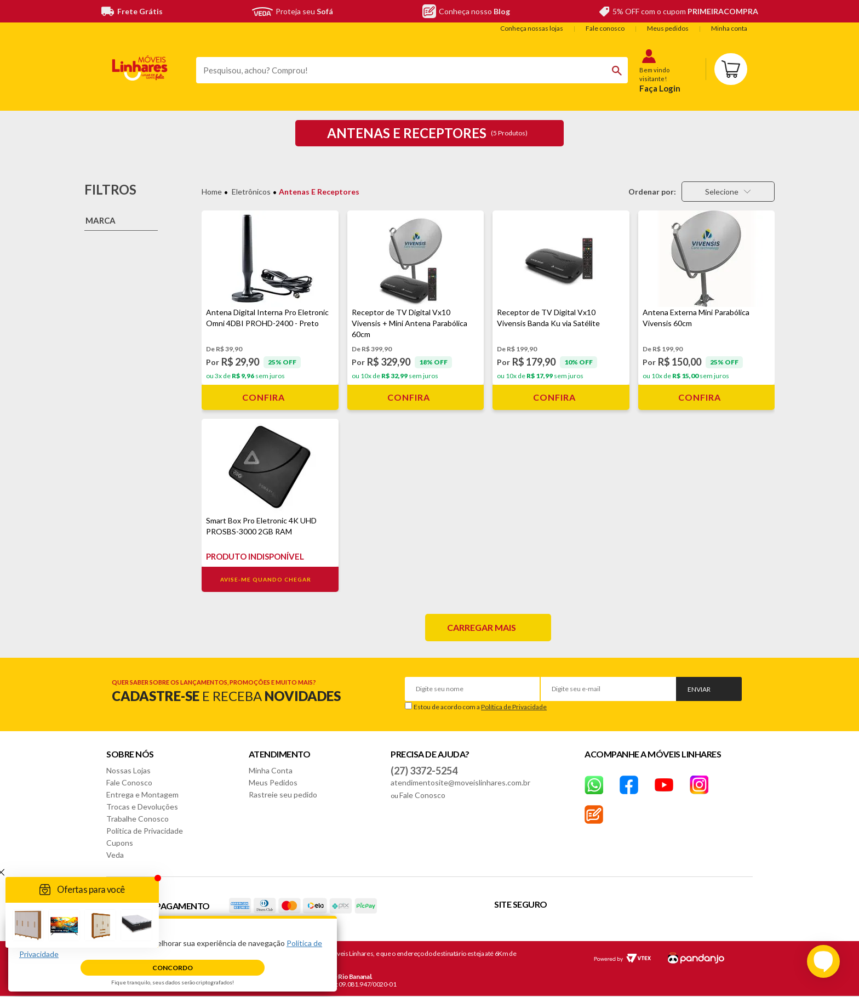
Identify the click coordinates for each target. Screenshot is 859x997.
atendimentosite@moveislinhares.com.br (460, 782)
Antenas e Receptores (319, 191)
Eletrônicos (251, 191)
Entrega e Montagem (142, 794)
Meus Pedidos (273, 782)
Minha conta (729, 28)
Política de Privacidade (514, 707)
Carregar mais (481, 627)
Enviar (699, 689)
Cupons (119, 842)
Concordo (172, 968)
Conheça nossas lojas (531, 28)
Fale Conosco (129, 782)
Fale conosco (605, 28)
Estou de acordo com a (480, 707)
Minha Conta (271, 770)
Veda (115, 854)
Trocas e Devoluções (142, 806)
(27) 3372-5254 (424, 771)
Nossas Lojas (128, 770)
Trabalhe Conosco (137, 818)
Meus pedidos (668, 28)
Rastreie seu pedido (283, 794)
